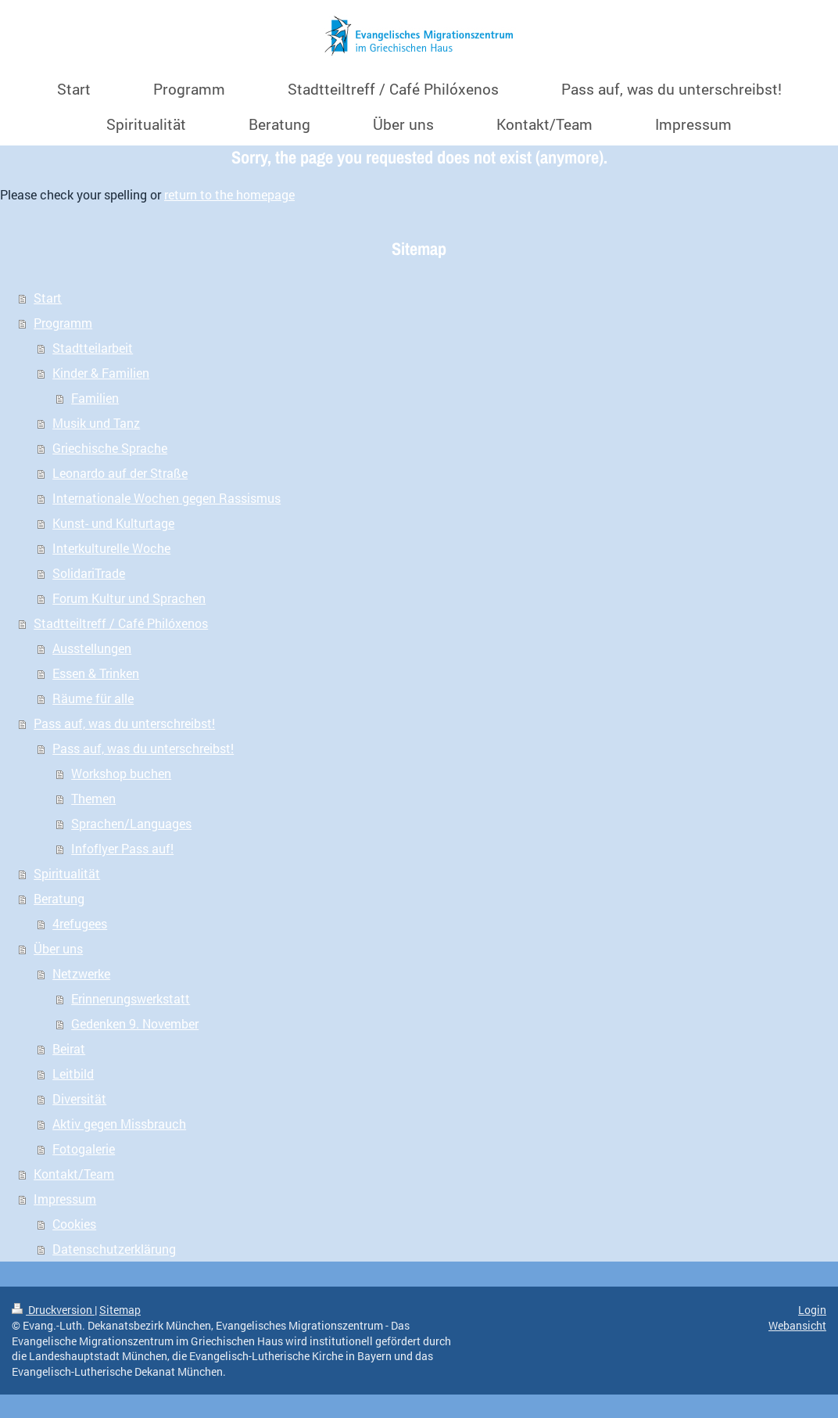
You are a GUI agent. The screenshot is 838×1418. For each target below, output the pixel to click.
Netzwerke (81, 973)
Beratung (59, 898)
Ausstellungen (91, 648)
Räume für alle (93, 698)
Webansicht (797, 1325)
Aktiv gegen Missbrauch (119, 1123)
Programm (63, 322)
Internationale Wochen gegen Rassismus (166, 498)
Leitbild (73, 1073)
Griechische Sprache (109, 448)
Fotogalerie (83, 1148)
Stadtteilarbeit (92, 347)
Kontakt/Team (74, 1173)
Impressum (65, 1198)
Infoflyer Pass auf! (122, 848)
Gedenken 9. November (135, 1023)
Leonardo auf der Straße (120, 473)
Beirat (68, 1048)
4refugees (79, 923)
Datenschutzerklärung (114, 1248)
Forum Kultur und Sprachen (129, 598)
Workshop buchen (121, 773)
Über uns (58, 948)
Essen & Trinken (95, 673)
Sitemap (120, 1309)
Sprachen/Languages (131, 823)
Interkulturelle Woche (111, 548)
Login (812, 1309)
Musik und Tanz (96, 423)
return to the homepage (229, 194)
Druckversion (53, 1309)
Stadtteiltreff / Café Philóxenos (121, 623)
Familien (95, 398)
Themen (93, 798)
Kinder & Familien (100, 372)
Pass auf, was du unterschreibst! (124, 723)
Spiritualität (67, 873)
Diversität (79, 1098)
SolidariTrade (88, 573)
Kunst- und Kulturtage (113, 523)
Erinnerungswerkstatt (130, 998)
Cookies (74, 1223)
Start (48, 297)
